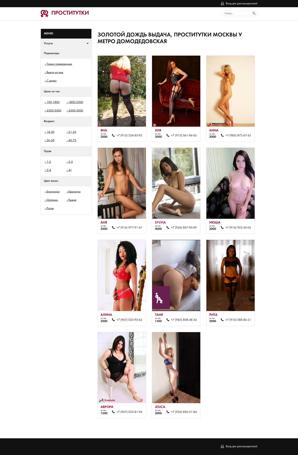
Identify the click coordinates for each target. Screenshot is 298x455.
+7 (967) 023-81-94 (129, 412)
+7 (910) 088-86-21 (238, 320)
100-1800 (53, 102)
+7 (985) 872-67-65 (238, 135)
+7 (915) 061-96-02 (184, 135)
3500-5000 (75, 110)
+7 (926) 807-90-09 (184, 227)
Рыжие (72, 200)
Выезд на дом (55, 72)
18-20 (50, 132)
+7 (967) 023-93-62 (129, 320)
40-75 (72, 140)
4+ (70, 170)
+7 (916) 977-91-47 (129, 227)
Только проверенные (59, 64)
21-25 (72, 132)
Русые (50, 208)
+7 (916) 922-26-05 (238, 227)
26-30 (50, 140)
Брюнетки (74, 191)
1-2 (49, 162)
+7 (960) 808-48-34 (184, 320)
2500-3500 (54, 110)
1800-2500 (75, 102)
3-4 (49, 170)
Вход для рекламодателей (241, 3)
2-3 (70, 162)
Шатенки (52, 200)
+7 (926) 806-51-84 (184, 412)
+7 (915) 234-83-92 (129, 135)
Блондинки (53, 191)
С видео (51, 80)
